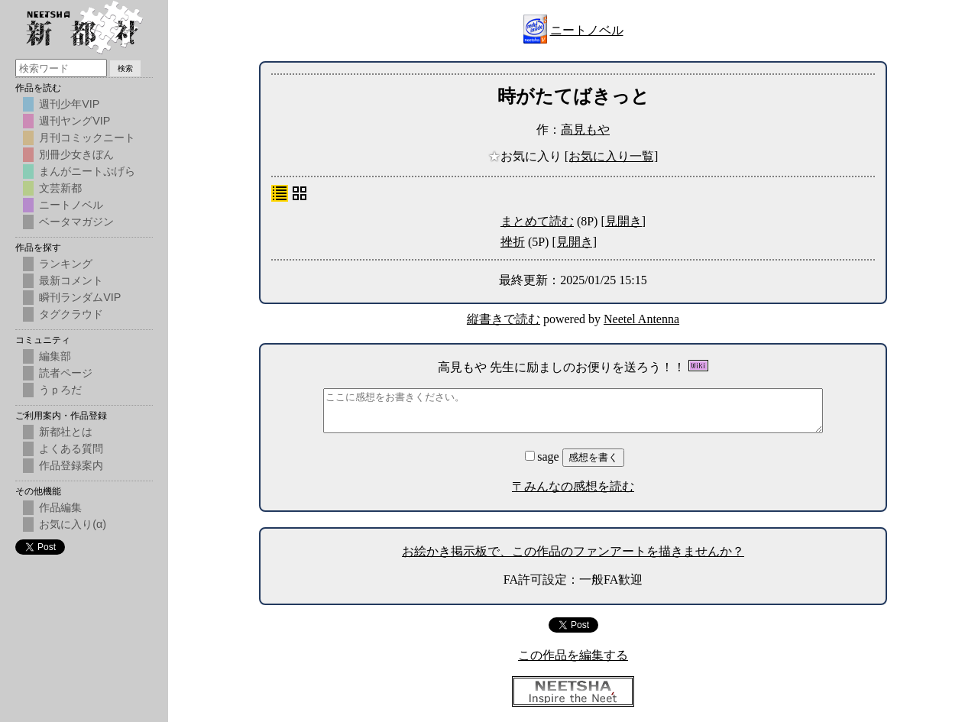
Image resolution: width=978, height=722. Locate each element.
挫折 (512, 241)
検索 (125, 68)
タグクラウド (71, 314)
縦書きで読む (503, 318)
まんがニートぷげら (87, 171)
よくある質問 (71, 448)
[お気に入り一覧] (612, 156)
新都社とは (65, 432)
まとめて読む (537, 221)
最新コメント (71, 280)
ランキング (65, 263)
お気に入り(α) (72, 524)
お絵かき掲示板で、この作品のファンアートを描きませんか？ (573, 551)
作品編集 (60, 507)
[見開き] (623, 221)
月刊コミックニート (87, 137)
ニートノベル (586, 30)
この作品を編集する (573, 655)
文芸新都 (60, 188)
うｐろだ (60, 390)
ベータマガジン (76, 221)
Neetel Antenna (641, 318)
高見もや (585, 129)
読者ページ (65, 373)
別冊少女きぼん (76, 154)
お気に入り (526, 156)
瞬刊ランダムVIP (80, 297)
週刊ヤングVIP (74, 121)
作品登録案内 (71, 465)
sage (543, 456)
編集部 (55, 356)
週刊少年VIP (69, 104)
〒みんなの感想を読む (573, 486)
